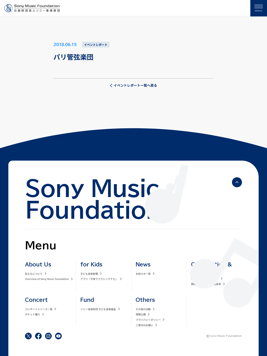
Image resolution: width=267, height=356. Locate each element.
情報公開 (141, 314)
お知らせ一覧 (143, 273)
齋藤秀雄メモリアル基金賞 (206, 284)
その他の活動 (143, 309)
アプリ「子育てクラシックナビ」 (99, 279)
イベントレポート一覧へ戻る (133, 85)
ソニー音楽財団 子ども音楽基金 (98, 309)
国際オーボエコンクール (205, 278)
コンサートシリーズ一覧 (38, 309)
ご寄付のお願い (144, 325)
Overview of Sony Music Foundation (47, 279)
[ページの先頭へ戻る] (237, 182)
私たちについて (34, 273)
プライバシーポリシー (148, 319)
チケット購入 (32, 314)
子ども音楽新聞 (89, 273)
